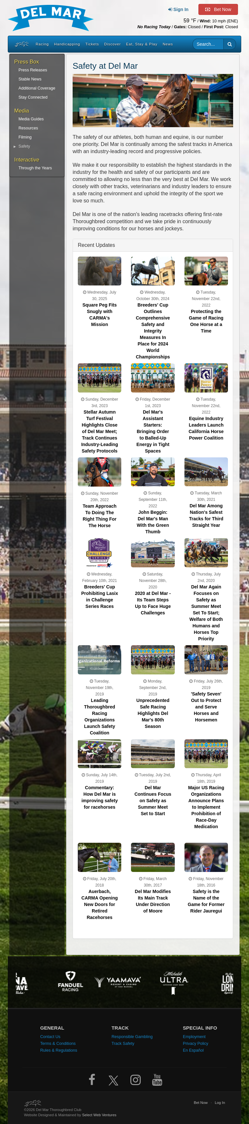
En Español (193, 1050)
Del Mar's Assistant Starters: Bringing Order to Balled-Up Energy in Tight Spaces (153, 431)
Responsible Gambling (132, 1036)
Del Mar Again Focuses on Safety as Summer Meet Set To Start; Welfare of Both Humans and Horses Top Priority (206, 612)
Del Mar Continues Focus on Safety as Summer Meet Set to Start (153, 800)
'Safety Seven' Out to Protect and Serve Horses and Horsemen (206, 706)
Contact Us (50, 1036)
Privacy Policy (195, 1043)
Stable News (30, 79)
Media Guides (31, 119)
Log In (220, 1103)
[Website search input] (208, 44)
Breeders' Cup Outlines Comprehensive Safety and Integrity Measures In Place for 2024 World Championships (153, 330)
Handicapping (67, 44)
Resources (28, 128)
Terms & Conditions (58, 1043)
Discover (112, 44)
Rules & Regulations (58, 1050)
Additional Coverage (36, 88)
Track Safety (123, 1043)
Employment (194, 1036)
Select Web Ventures (99, 1115)
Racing (42, 44)
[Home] (21, 44)
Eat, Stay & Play (142, 44)
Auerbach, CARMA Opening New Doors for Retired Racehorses (99, 904)
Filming (25, 137)
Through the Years (35, 168)
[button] (229, 44)
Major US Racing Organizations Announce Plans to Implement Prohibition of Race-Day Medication (206, 807)
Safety (24, 146)
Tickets (92, 44)
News (168, 44)
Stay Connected (33, 97)
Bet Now (201, 1103)
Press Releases (32, 70)
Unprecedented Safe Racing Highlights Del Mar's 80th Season (153, 713)
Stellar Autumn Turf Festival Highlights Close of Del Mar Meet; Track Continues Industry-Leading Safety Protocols (99, 431)
